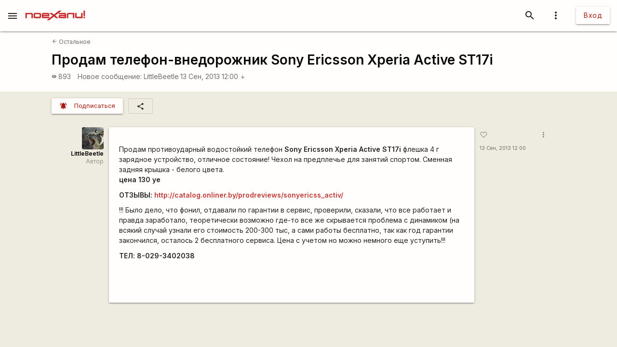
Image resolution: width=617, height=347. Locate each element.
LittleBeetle (161, 76)
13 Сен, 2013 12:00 (212, 76)
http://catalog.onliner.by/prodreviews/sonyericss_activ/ (248, 195)
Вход (593, 15)
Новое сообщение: (110, 76)
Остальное (71, 41)
